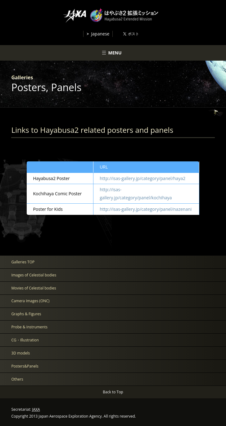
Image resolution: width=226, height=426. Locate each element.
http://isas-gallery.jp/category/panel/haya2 (142, 178)
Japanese (100, 34)
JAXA (36, 409)
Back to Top (113, 392)
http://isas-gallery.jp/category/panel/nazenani (146, 209)
